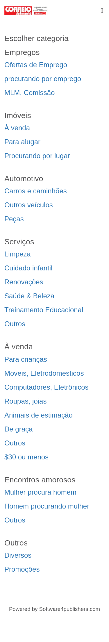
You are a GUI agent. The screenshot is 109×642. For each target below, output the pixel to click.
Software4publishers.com (69, 609)
